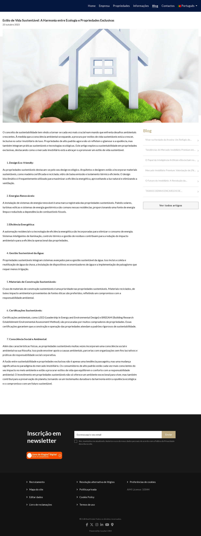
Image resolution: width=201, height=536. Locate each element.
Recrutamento (37, 481)
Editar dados (36, 497)
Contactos (168, 5)
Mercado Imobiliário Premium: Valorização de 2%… (170, 170)
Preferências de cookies (143, 481)
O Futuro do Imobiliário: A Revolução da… (166, 180)
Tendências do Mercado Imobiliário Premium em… (170, 149)
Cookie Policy (86, 497)
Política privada (88, 489)
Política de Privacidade (164, 441)
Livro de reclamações (40, 504)
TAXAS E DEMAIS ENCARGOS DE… (163, 190)
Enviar (168, 434)
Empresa (104, 5)
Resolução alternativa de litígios (97, 481)
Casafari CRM (106, 531)
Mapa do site (36, 489)
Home (92, 5)
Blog (155, 5)
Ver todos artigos (170, 205)
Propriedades (121, 5)
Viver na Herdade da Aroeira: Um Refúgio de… (168, 139)
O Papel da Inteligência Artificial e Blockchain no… (170, 160)
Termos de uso (87, 504)
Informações (141, 5)
